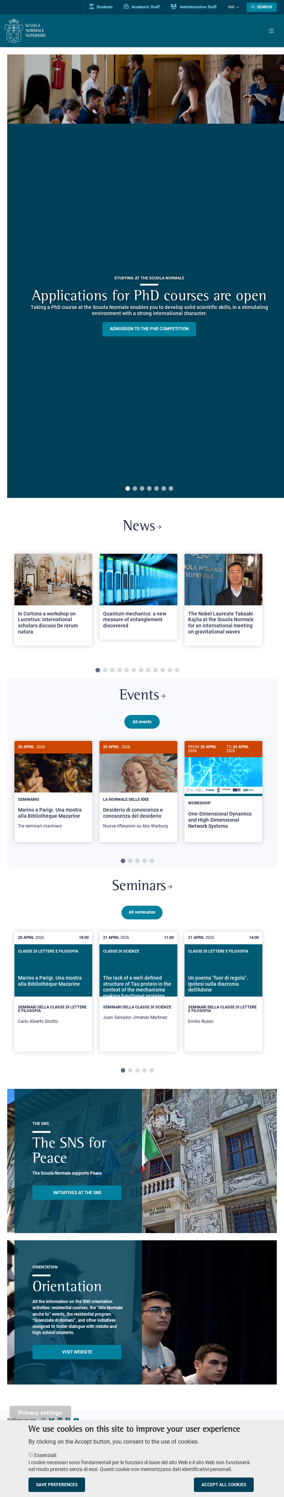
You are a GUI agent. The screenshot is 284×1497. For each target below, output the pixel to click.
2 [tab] (134, 489)
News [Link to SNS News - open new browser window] (142, 527)
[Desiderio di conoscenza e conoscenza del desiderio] (138, 789)
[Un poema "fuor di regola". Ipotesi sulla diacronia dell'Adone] (223, 991)
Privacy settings (40, 1413)
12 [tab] (177, 671)
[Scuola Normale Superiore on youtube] (76, 1419)
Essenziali (45, 1455)
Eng (231, 7)
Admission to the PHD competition (149, 328)
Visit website (77, 1351)
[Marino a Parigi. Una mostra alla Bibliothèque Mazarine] (53, 789)
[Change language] (236, 7)
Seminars (142, 886)
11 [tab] (169, 671)
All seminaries (142, 911)
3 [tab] (142, 489)
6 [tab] (163, 489)
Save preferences (56, 1484)
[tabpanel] (53, 603)
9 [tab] (155, 671)
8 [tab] (148, 671)
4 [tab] (149, 489)
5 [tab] (156, 489)
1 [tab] (127, 489)
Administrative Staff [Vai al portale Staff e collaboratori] (194, 6)
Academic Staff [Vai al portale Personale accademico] (142, 6)
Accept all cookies (223, 1484)
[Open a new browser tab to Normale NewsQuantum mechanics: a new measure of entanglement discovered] (138, 597)
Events (142, 696)
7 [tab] (170, 489)
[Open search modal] (262, 7)
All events (142, 721)
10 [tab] (162, 671)
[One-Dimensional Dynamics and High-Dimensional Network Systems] (223, 790)
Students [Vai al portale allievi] (101, 6)
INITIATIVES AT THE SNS (77, 1191)
